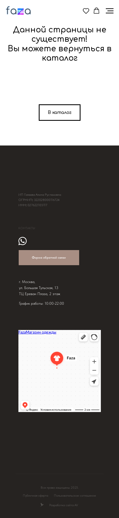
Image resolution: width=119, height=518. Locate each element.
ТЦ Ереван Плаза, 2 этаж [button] (39, 294)
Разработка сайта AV (63, 505)
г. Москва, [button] (27, 281)
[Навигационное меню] (110, 11)
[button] (86, 10)
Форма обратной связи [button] (49, 257)
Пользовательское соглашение (75, 495)
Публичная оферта (35, 495)
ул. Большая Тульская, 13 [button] (38, 287)
